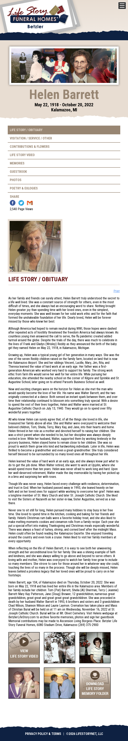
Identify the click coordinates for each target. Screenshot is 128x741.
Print (117, 291)
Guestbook (18, 172)
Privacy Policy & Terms (43, 734)
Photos (15, 180)
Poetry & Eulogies (24, 188)
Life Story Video (22, 155)
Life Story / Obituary (26, 130)
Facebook (12, 203)
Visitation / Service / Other (31, 138)
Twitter (21, 203)
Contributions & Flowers (30, 147)
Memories (17, 163)
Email (30, 203)
